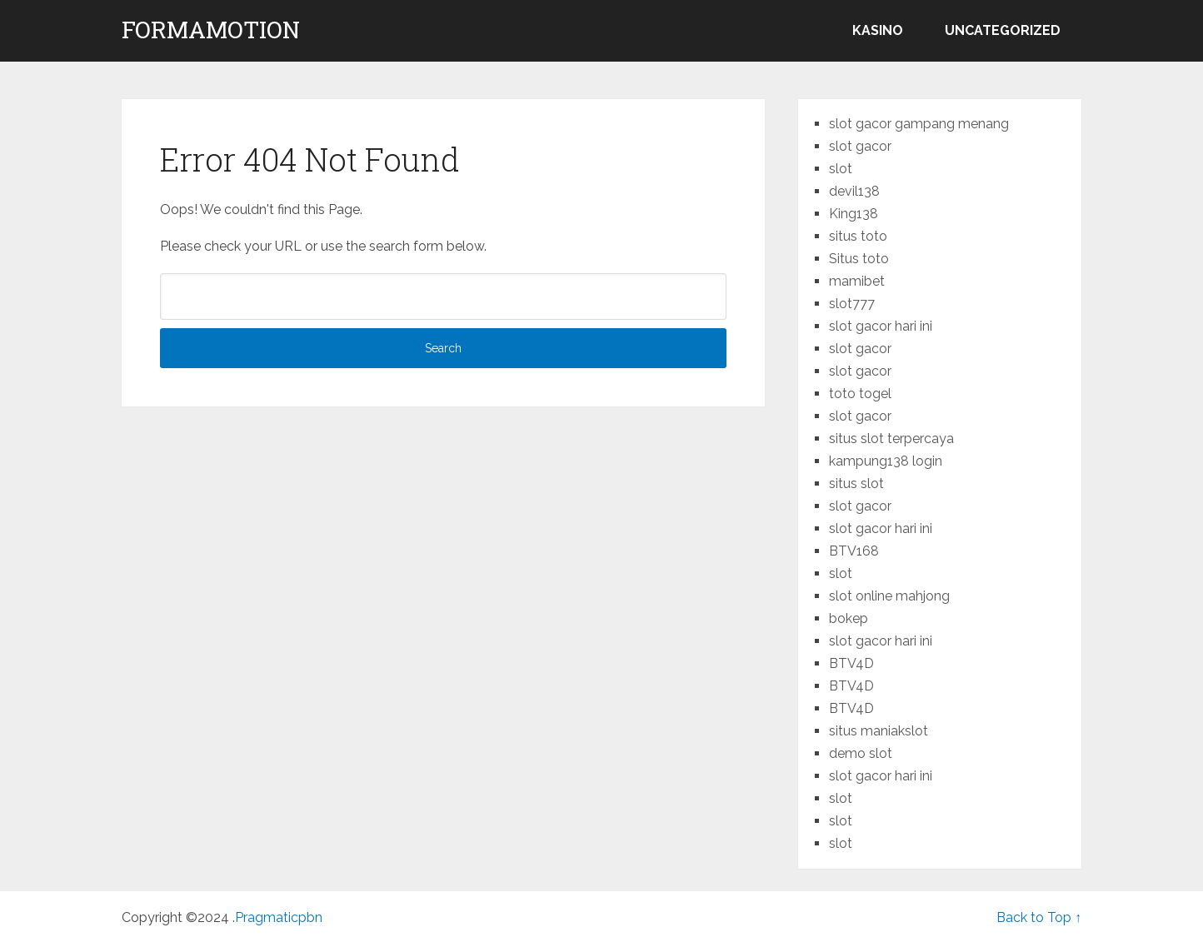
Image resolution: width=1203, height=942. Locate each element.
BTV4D (851, 663)
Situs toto (859, 259)
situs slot (856, 483)
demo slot (860, 753)
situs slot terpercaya (891, 438)
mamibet (857, 281)
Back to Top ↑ (1038, 917)
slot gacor (860, 146)
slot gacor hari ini (880, 326)
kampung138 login (885, 461)
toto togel (860, 393)
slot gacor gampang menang (919, 124)
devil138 (854, 191)
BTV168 (854, 551)
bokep (848, 618)
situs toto (858, 236)
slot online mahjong (889, 596)
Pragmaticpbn (278, 917)
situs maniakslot (878, 731)
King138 (853, 214)
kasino (877, 30)
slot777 (852, 304)
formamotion (211, 30)
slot (840, 169)
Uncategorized (1003, 30)
